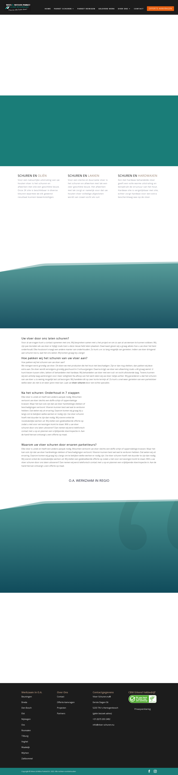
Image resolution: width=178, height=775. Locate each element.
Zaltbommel (27, 758)
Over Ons (123, 9)
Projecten (61, 708)
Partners (61, 713)
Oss (23, 724)
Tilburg (24, 736)
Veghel (24, 741)
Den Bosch (26, 708)
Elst (23, 713)
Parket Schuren (63, 9)
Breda (24, 702)
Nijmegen (26, 719)
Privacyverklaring (142, 709)
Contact (139, 9)
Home (48, 9)
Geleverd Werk (106, 9)
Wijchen (25, 753)
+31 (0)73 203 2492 (101, 719)
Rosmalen (26, 730)
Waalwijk (25, 747)
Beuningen (26, 696)
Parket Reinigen (86, 9)
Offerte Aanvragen (66, 702)
